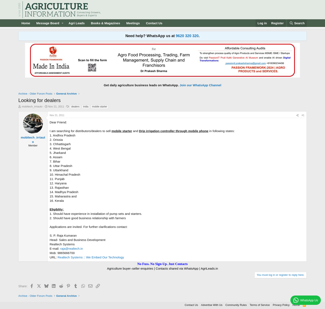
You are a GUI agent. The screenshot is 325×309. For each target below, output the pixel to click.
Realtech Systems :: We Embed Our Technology (91, 257)
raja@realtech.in (71, 248)
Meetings (133, 23)
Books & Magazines (105, 23)
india (85, 106)
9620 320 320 (187, 36)
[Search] (297, 23)
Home (25, 23)
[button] (62, 23)
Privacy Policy (281, 305)
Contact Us (154, 23)
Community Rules (236, 305)
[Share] (297, 115)
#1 (303, 115)
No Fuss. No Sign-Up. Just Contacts (162, 264)
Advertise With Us (211, 305)
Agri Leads (77, 23)
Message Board (47, 23)
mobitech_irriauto (32, 106)
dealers (75, 106)
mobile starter (99, 106)
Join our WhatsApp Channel (200, 85)
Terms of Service (260, 305)
